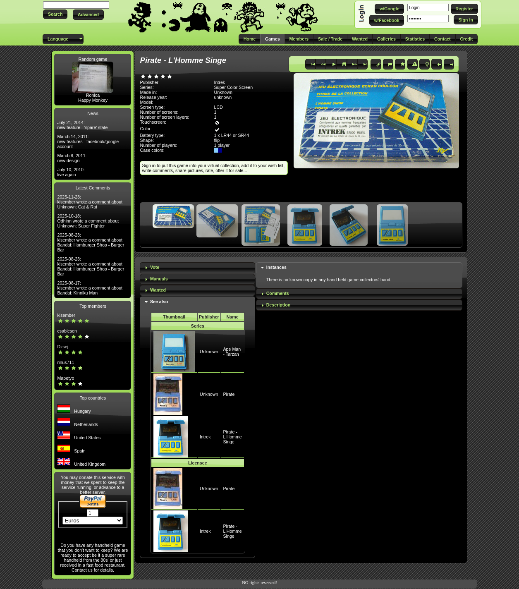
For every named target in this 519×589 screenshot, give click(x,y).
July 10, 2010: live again (70, 172)
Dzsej (62, 346)
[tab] (197, 267)
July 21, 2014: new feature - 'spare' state (82, 125)
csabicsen (67, 330)
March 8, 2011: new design (71, 158)
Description (278, 304)
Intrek (205, 436)
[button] (55, 14)
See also (159, 301)
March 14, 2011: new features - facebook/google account (88, 141)
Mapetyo (65, 378)
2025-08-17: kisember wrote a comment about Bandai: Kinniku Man (89, 287)
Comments (277, 293)
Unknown (209, 351)
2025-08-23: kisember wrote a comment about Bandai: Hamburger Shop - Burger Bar (90, 242)
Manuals (159, 278)
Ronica (93, 95)
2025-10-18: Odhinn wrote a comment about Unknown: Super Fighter (88, 220)
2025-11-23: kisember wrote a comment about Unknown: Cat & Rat (89, 201)
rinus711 (65, 362)
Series (197, 325)
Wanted (158, 289)
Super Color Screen (233, 87)
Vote (154, 267)
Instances (276, 267)
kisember (66, 315)
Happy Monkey (93, 100)
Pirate (229, 394)
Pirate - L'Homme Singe (232, 436)
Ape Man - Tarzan (232, 352)
